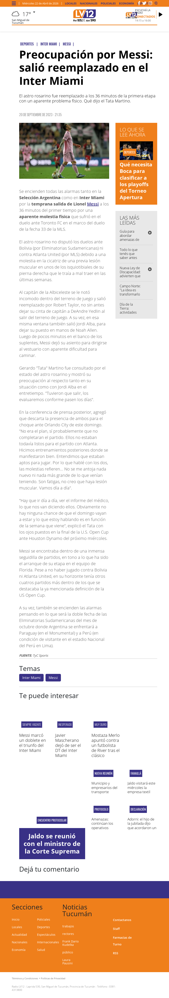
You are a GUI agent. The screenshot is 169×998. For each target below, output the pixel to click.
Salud (41, 950)
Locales (70, 3)
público (67, 952)
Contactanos (122, 920)
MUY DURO (100, 724)
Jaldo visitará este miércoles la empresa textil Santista (141, 789)
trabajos (68, 926)
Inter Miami (31, 677)
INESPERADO (65, 724)
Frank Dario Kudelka (70, 943)
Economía (126, 3)
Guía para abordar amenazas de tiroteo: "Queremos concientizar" (129, 241)
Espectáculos (46, 935)
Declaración (138, 809)
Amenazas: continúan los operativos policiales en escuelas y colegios (102, 830)
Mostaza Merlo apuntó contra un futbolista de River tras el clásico (105, 745)
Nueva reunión (103, 773)
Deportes (43, 927)
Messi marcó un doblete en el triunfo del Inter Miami (32, 742)
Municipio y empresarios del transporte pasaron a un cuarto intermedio (106, 792)
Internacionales (48, 942)
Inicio (15, 919)
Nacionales (88, 3)
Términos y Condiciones (25, 978)
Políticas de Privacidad (53, 978)
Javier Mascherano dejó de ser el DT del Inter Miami (68, 745)
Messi (93, 204)
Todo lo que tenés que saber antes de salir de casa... (129, 257)
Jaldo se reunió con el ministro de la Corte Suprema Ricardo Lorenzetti (52, 851)
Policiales (108, 3)
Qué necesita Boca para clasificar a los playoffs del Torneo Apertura (136, 181)
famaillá (136, 773)
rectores (68, 934)
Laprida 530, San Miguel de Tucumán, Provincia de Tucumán (61, 986)
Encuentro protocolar (52, 820)
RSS (115, 953)
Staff (116, 929)
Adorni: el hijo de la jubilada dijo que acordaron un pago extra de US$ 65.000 (142, 828)
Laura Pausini (67, 961)
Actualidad (19, 935)
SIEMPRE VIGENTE (31, 724)
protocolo (101, 809)
